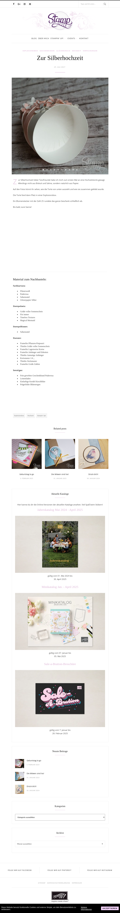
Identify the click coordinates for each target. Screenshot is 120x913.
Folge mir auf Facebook (20, 870)
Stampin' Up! (56, 38)
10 (76, 169)
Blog (34, 38)
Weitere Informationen (86, 908)
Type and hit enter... (88, 4)
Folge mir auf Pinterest (60, 870)
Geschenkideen (47, 51)
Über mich (43, 38)
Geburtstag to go (26, 474)
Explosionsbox (30, 51)
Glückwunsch (63, 51)
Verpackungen (90, 51)
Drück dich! (93, 474)
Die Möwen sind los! (60, 474)
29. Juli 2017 (59, 67)
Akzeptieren (109, 908)
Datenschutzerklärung (58, 883)
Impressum (77, 883)
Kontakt (84, 38)
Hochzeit (76, 51)
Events (71, 38)
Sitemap (41, 883)
